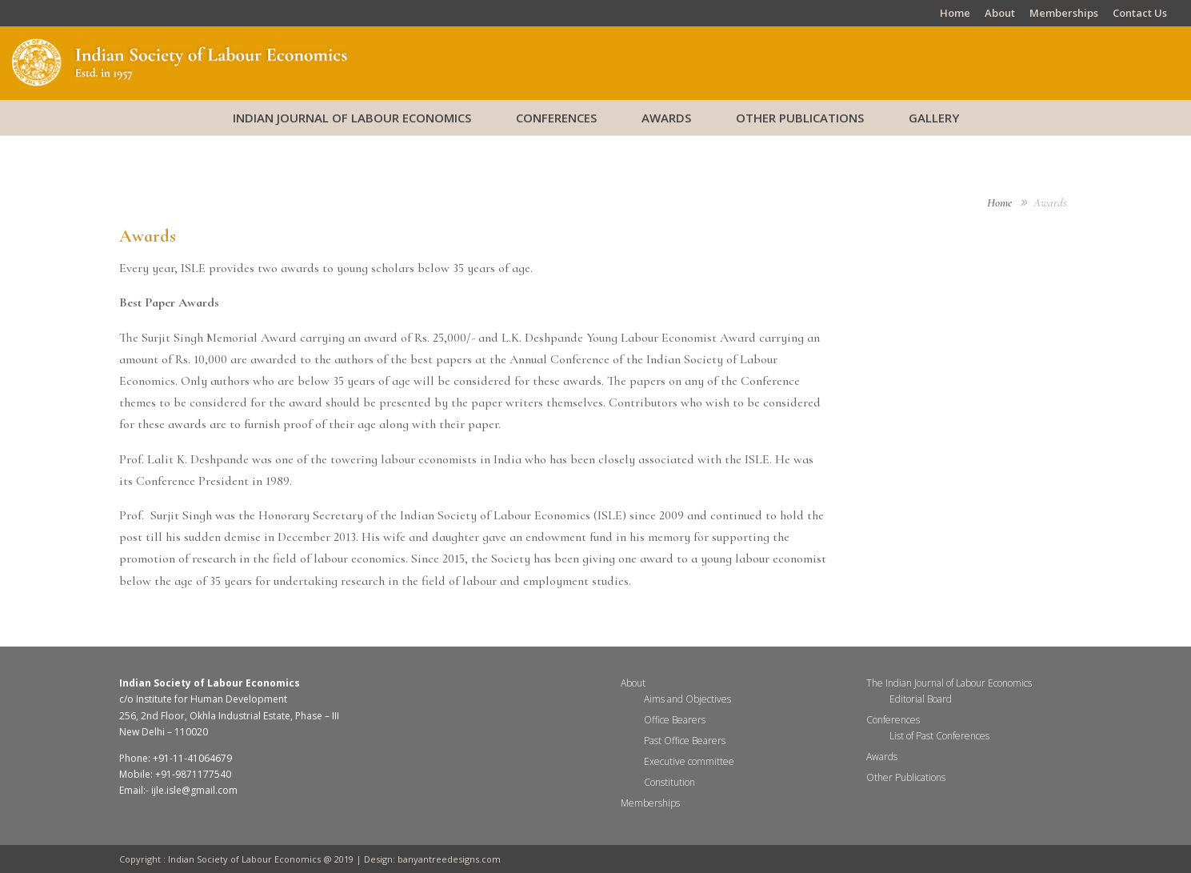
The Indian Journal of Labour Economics (949, 683)
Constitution (669, 782)
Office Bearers (674, 720)
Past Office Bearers (684, 740)
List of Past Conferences (939, 736)
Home (955, 14)
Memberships (1063, 14)
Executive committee (689, 761)
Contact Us (1140, 14)
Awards (666, 118)
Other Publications (800, 118)
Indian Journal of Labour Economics (352, 118)
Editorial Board (920, 699)
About (1000, 14)
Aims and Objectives (687, 699)
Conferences (556, 118)
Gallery (934, 118)
